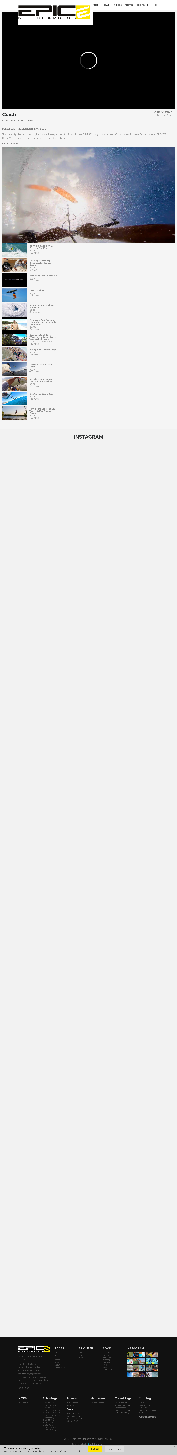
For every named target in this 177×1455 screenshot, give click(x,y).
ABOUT (57, 1365)
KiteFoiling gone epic (41, 394)
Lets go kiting (37, 290)
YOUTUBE (106, 1362)
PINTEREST (106, 1360)
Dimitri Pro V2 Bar (73, 1413)
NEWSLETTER (107, 1370)
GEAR (107, 5)
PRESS (57, 1362)
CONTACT (82, 1353)
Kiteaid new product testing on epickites (40, 380)
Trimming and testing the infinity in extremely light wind (42, 322)
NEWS (57, 1355)
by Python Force (97, 1444)
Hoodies (142, 1412)
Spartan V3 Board (73, 1405)
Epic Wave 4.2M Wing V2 (52, 1412)
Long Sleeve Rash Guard (147, 1410)
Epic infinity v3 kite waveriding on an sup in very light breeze (42, 337)
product (33, 278)
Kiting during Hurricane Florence (42, 306)
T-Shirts (141, 1403)
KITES (80, 5)
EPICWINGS (93, 5)
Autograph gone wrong (42, 349)
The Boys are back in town (40, 365)
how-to (32, 326)
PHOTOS (129, 5)
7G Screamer (23, 1403)
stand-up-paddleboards (41, 341)
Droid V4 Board (72, 1403)
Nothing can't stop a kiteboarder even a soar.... (41, 263)
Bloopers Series (165, 115)
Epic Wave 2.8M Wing (50, 1403)
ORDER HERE (55, 5)
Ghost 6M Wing (48, 1417)
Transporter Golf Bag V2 (123, 1410)
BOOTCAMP (143, 5)
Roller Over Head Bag (122, 1405)
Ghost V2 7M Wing (49, 1430)
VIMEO (105, 1365)
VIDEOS (118, 5)
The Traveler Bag (121, 1403)
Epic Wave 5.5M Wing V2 (52, 1415)
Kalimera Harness (97, 1403)
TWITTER (106, 1355)
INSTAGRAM (107, 1357)
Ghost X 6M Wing (49, 1422)
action (32, 250)
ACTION (57, 1357)
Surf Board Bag (120, 1407)
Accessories (147, 1416)
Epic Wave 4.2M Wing (50, 1405)
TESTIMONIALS (60, 1367)
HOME (81, 1355)
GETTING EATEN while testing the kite (41, 247)
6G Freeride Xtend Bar (75, 1416)
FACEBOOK (107, 1353)
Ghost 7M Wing (48, 1420)
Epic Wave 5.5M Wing (50, 1407)
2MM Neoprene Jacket (147, 1405)
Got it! (95, 1449)
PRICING (69, 5)
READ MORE (23, 1388)
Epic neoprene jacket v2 (43, 275)
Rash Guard (143, 1407)
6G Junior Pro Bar (73, 1421)
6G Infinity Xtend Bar (74, 1418)
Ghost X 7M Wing (49, 1425)
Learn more (114, 1449)
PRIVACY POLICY (84, 1357)
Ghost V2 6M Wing (49, 1427)
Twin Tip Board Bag (122, 1412)
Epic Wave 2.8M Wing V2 (52, 1410)
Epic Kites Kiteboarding (83, 1438)
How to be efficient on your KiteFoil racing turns (42, 411)
